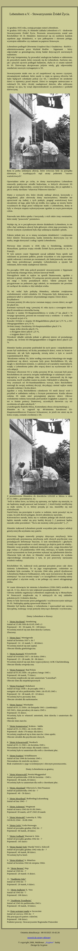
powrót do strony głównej (38, 937)
